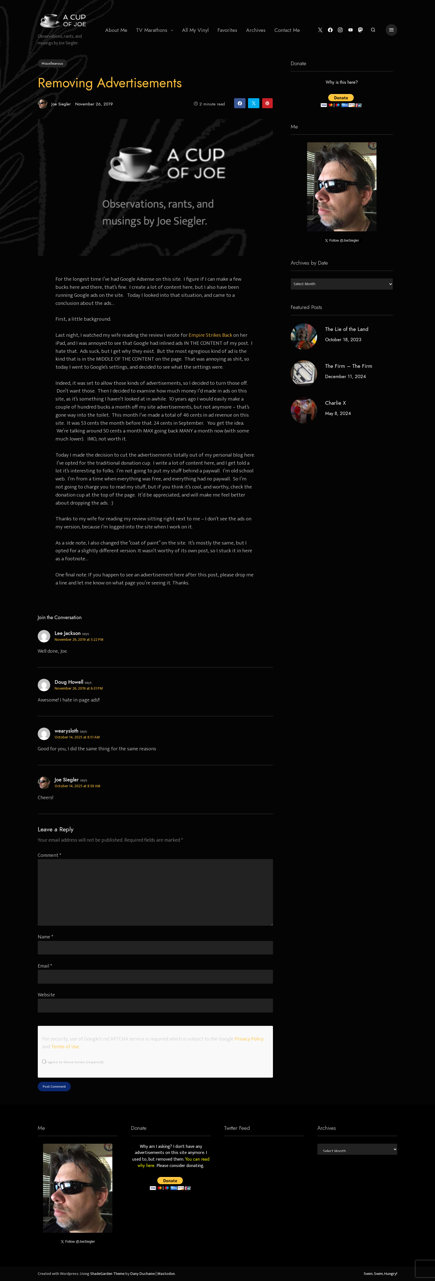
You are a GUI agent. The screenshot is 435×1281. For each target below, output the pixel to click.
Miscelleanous (52, 63)
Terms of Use (65, 1046)
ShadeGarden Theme (107, 1273)
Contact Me (287, 30)
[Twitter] (320, 30)
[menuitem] (116, 30)
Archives (255, 30)
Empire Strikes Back (210, 335)
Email (45, 966)
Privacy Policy (249, 1039)
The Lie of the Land (346, 329)
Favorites (227, 30)
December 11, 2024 (345, 376)
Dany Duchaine (142, 1273)
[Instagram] (340, 30)
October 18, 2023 (343, 339)
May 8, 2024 (338, 413)
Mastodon (166, 1273)
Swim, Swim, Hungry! (380, 1273)
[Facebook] (330, 30)
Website (46, 995)
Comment (49, 855)
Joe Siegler (54, 104)
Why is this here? (342, 83)
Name (45, 937)
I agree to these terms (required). (73, 1062)
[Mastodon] (360, 30)
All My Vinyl (195, 30)
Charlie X (335, 403)
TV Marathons (151, 30)
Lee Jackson (68, 633)
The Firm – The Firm (348, 366)
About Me (116, 30)
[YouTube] (350, 30)
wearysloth (67, 731)
